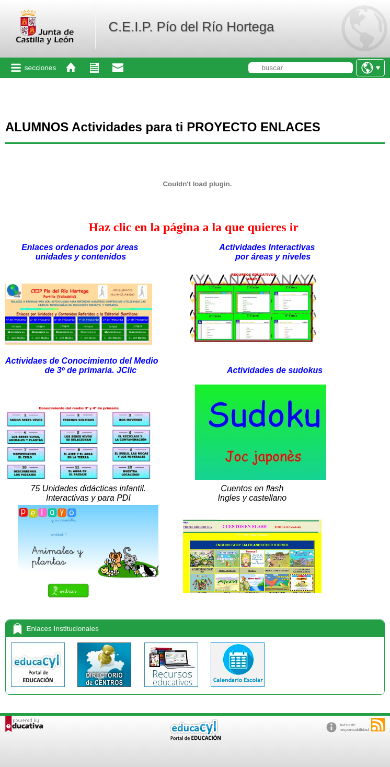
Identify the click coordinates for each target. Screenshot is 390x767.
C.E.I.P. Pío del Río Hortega (191, 26)
